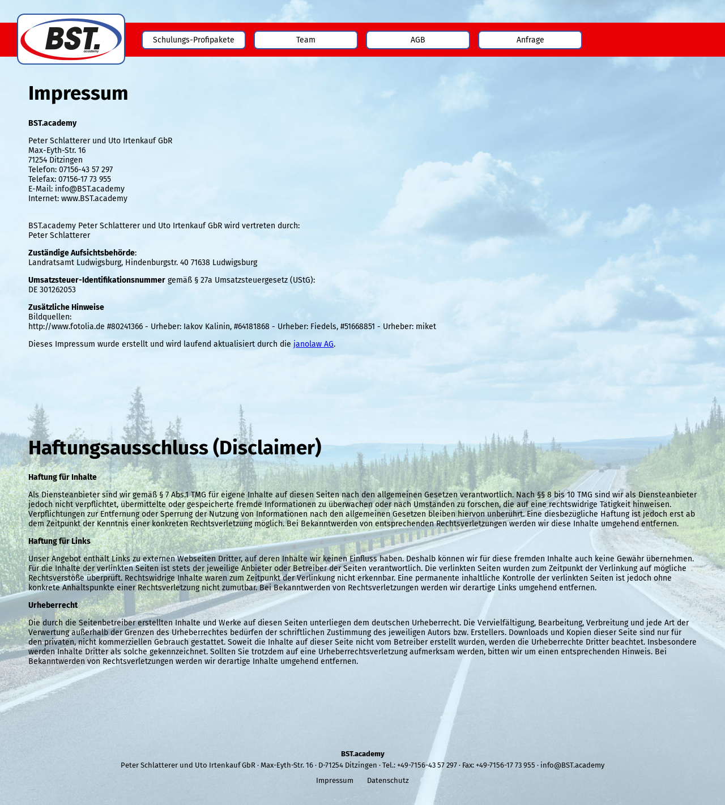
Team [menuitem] (305, 40)
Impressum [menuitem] (334, 780)
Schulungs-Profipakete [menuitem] (193, 40)
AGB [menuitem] (418, 40)
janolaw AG (313, 344)
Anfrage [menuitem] (530, 40)
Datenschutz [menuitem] (388, 780)
